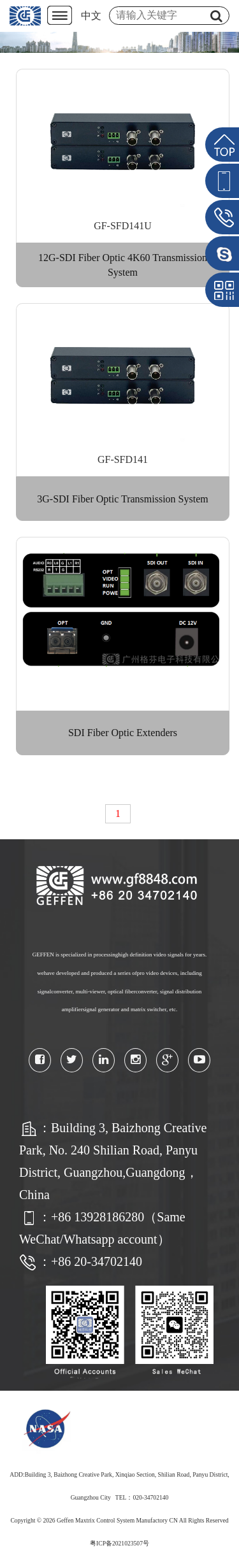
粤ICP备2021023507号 (119, 1543)
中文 (91, 15)
